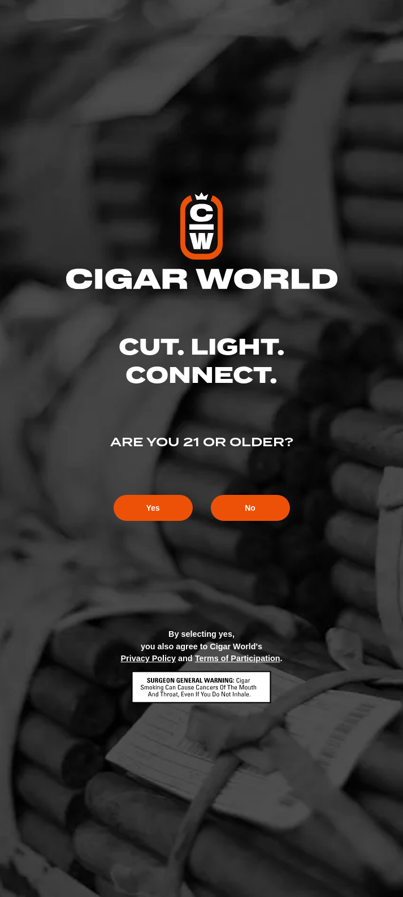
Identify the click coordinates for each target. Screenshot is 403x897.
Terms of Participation (237, 658)
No (250, 507)
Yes (152, 507)
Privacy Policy (148, 658)
